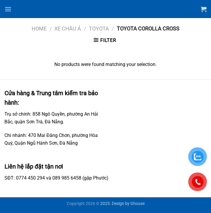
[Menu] (8, 9)
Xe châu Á (67, 28)
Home (39, 28)
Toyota (99, 28)
